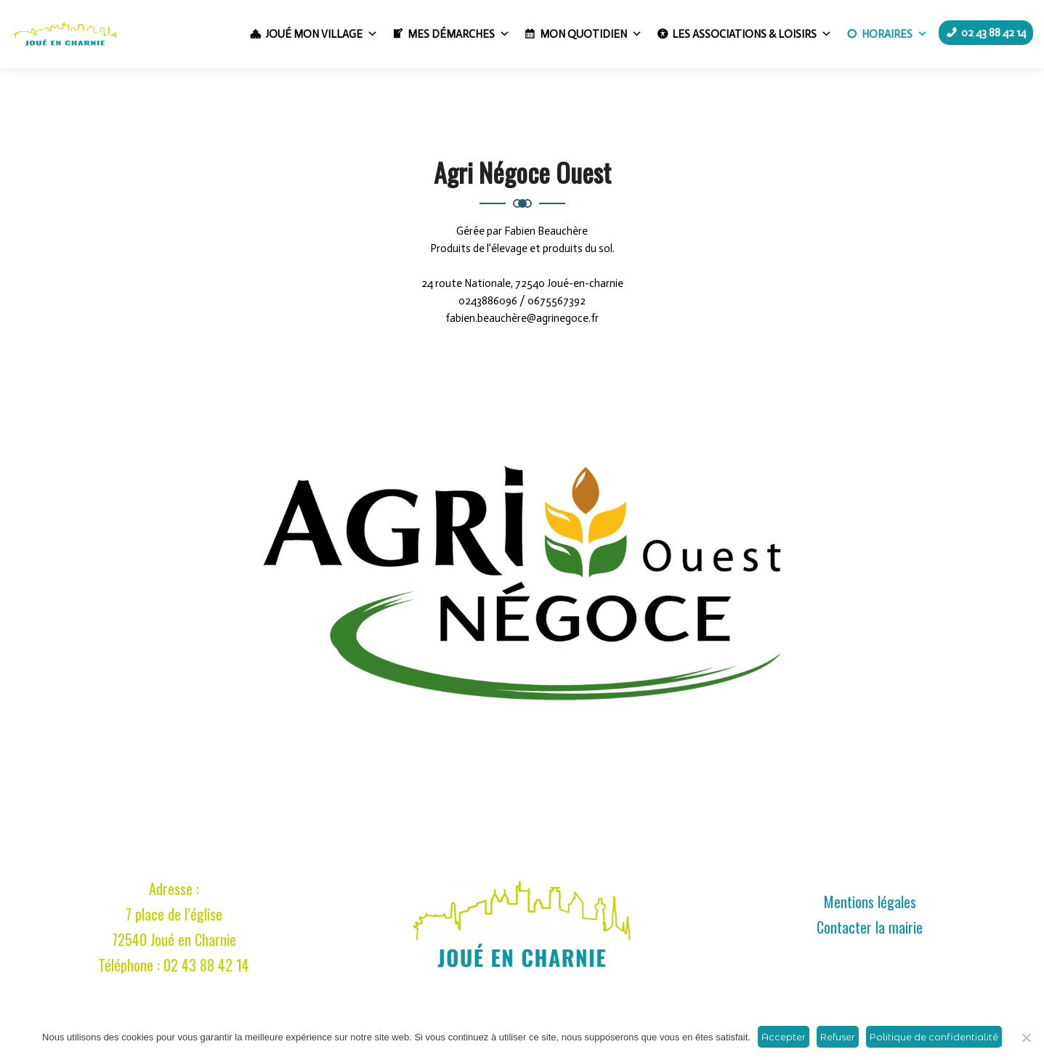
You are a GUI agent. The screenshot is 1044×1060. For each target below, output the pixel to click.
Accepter (783, 1037)
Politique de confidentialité (934, 1037)
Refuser (837, 1037)
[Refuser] (1026, 1037)
